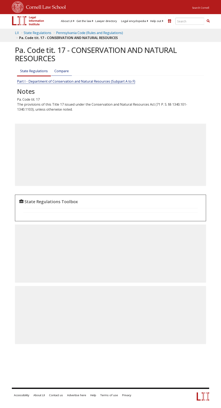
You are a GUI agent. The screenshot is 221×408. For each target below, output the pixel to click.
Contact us (56, 395)
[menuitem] (66, 21)
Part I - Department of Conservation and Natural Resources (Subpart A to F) (76, 81)
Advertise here (76, 395)
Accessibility (21, 395)
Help (93, 395)
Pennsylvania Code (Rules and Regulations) (89, 33)
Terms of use (109, 395)
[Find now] (208, 21)
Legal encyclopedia (133, 21)
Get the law (83, 21)
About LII (66, 21)
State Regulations (37, 33)
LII (17, 33)
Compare (61, 71)
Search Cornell (200, 8)
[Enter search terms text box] (189, 21)
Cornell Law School (44, 6)
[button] (208, 21)
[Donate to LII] (169, 21)
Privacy (126, 395)
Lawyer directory (106, 21)
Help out (155, 21)
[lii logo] (28, 20)
